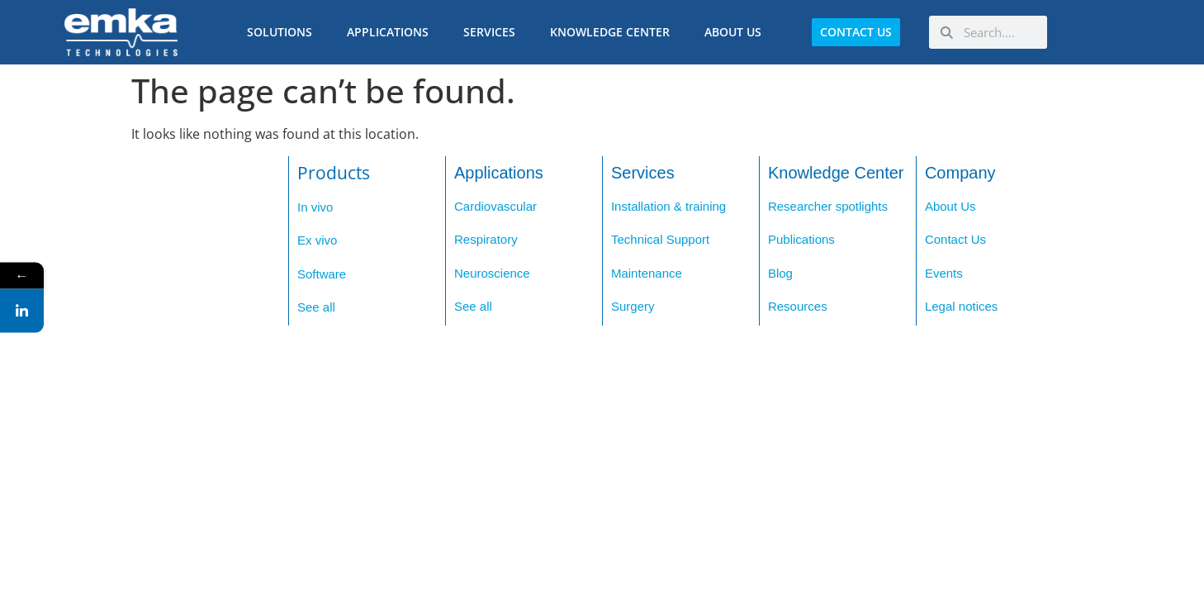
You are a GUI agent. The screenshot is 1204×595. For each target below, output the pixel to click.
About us (737, 32)
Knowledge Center (614, 32)
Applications (392, 32)
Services (493, 32)
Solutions (283, 32)
